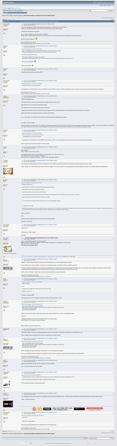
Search (13, 12)
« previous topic (104, 17)
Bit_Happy (5, 237)
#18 (113, 372)
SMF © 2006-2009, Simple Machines (63, 443)
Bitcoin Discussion (18, 15)
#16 (113, 339)
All (14, 19)
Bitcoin (11, 15)
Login (17, 12)
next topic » (111, 17)
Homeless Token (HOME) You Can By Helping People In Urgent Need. (40, 256)
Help (10, 12)
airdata (5, 393)
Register (21, 12)
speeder (5, 96)
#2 (113, 46)
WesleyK (5, 69)
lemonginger (6, 372)
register (19, 8)
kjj (3, 259)
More (25, 12)
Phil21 (4, 278)
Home (6, 12)
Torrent (21, 10)
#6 (113, 130)
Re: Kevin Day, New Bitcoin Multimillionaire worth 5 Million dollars (40, 46)
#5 (113, 96)
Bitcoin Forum (5, 15)
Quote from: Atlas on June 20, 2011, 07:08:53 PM (31, 375)
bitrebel (5, 24)
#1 (113, 24)
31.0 (18, 10)
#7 (113, 147)
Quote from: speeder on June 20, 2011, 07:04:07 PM (32, 182)
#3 (113, 69)
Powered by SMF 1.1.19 (51, 443)
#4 (113, 81)
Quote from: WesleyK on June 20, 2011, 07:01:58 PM (32, 83)
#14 (113, 301)
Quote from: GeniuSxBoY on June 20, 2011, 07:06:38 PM (32, 415)
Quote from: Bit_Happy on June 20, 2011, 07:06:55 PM (32, 304)
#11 (113, 238)
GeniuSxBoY (6, 224)
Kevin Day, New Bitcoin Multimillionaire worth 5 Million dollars (39, 15)
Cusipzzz (5, 160)
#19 (113, 393)
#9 (113, 180)
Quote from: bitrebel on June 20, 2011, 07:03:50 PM (31, 133)
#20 (113, 413)
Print (113, 19)
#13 (113, 279)
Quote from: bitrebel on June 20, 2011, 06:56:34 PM (31, 49)
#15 (113, 329)
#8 (113, 161)
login (15, 8)
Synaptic (5, 46)
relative (5, 147)
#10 (113, 225)
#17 (113, 360)
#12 (113, 259)
